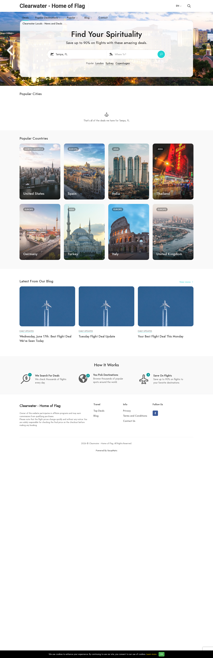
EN (179, 6)
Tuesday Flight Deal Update (97, 336)
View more (186, 282)
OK (161, 654)
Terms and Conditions (135, 416)
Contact (103, 17)
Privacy (127, 410)
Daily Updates (27, 331)
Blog (88, 17)
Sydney (110, 63)
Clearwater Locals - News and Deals (42, 23)
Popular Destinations (47, 17)
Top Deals (98, 410)
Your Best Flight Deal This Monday (160, 336)
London (99, 63)
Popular (72, 17)
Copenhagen (123, 63)
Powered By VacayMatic (106, 450)
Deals (25, 18)
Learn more (151, 654)
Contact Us (129, 421)
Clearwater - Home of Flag (40, 405)
